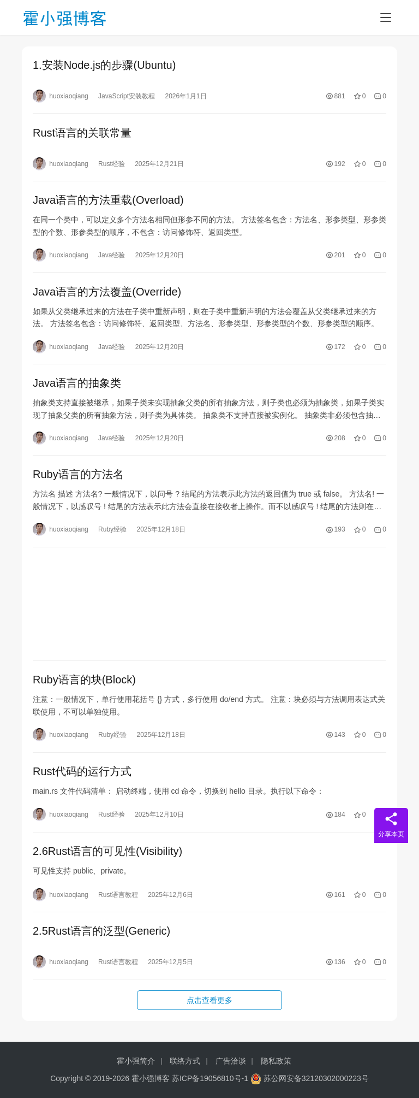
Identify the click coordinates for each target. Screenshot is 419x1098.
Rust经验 (111, 165)
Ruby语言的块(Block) (84, 686)
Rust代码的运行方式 (82, 778)
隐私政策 (276, 1060)
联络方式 (185, 1060)
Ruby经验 (112, 534)
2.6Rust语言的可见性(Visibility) (107, 859)
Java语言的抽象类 (77, 387)
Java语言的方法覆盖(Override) (107, 294)
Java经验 (111, 257)
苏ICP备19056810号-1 (210, 1078)
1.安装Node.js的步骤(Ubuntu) (104, 66)
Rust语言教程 (118, 903)
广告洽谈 (231, 1060)
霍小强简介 (136, 1060)
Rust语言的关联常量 (82, 134)
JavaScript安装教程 (126, 97)
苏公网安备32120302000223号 (309, 1078)
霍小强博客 (150, 1078)
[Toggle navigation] (385, 17)
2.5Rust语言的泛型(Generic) (101, 940)
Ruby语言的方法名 (78, 479)
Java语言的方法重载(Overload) (108, 202)
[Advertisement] (209, 609)
